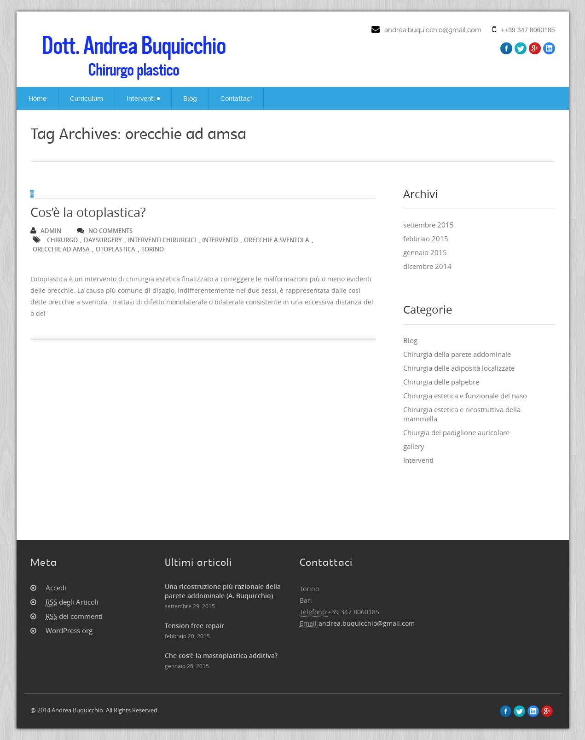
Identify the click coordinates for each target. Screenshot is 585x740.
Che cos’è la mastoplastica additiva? (221, 655)
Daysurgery (103, 240)
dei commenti (74, 616)
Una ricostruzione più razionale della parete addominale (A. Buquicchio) (223, 591)
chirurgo (62, 240)
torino (152, 249)
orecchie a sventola (276, 240)
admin (45, 231)
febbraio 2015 (425, 238)
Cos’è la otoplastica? (88, 212)
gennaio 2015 (425, 252)
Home (37, 98)
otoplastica (115, 249)
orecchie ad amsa (61, 249)
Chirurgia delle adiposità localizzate (459, 368)
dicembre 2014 (427, 266)
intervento (220, 240)
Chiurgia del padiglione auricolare (456, 432)
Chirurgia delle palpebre (441, 381)
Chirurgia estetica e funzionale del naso (465, 395)
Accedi (56, 587)
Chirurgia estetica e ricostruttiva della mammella (462, 414)
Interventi (143, 98)
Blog (190, 98)
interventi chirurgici (162, 240)
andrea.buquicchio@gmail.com (432, 30)
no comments (105, 231)
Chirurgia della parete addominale (457, 354)
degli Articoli (72, 602)
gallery (413, 446)
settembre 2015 (428, 224)
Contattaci (236, 98)
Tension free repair (194, 625)
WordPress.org (69, 630)
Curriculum (86, 98)
